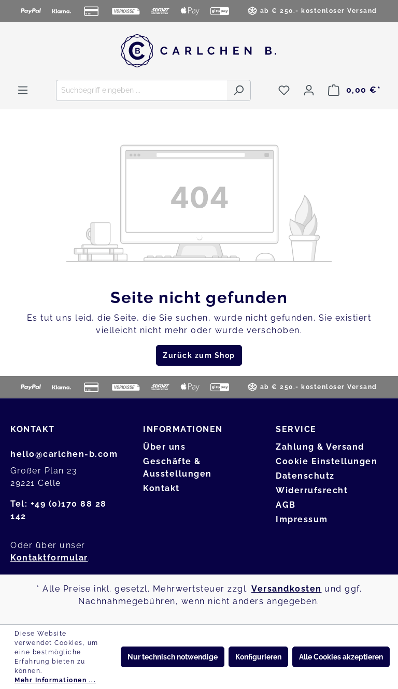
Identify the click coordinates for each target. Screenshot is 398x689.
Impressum (302, 519)
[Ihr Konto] (308, 90)
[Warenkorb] (354, 90)
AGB (286, 505)
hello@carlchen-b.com (64, 454)
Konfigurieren (258, 657)
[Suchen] (238, 90)
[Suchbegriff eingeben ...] (141, 90)
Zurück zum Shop (199, 355)
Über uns (164, 447)
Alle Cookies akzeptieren (341, 657)
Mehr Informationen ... (55, 680)
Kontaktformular (49, 558)
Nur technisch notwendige (172, 657)
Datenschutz (305, 476)
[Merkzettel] (284, 90)
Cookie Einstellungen (326, 461)
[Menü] (22, 90)
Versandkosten (286, 589)
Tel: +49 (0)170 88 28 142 (58, 510)
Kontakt (161, 488)
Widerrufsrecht (312, 490)
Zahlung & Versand (320, 447)
